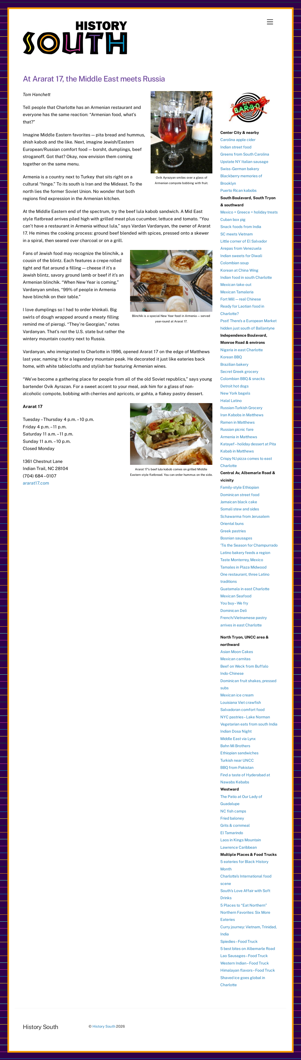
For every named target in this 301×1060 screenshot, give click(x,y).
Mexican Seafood (235, 596)
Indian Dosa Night (236, 731)
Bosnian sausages (236, 538)
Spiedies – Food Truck (239, 941)
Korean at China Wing (239, 270)
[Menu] (270, 22)
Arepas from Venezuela (240, 248)
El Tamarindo (231, 833)
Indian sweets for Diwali (241, 256)
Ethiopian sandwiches (239, 753)
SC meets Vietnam (236, 234)
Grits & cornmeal (235, 825)
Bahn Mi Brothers (235, 746)
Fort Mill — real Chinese (240, 299)
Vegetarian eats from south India (248, 724)
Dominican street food (239, 495)
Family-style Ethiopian (239, 487)
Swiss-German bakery (239, 169)
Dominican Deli (233, 610)
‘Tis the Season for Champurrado (249, 545)
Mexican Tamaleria (237, 292)
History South (103, 1026)
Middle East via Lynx (238, 738)
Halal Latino (231, 400)
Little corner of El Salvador (243, 241)
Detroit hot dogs (234, 386)
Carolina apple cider (237, 139)
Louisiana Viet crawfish (240, 702)
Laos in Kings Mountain (240, 840)
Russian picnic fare (237, 429)
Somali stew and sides (239, 509)
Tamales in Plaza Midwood (243, 567)
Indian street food (235, 147)
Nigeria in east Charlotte (241, 350)
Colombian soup (234, 263)
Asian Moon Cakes (236, 652)
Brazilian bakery (234, 364)
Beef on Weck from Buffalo (244, 666)
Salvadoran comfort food (242, 709)
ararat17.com (36, 483)
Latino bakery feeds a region (245, 552)
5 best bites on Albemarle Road (247, 948)
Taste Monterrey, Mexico (241, 560)
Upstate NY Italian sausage (244, 161)
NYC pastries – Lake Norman (245, 717)
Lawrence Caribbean (238, 847)
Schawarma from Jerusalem (244, 516)
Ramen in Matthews (237, 422)
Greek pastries (233, 531)
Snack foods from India (240, 226)
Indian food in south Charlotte (246, 277)
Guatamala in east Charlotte (244, 589)
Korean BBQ (231, 357)
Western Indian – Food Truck (244, 963)
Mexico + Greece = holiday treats (249, 212)
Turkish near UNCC (237, 760)
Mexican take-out (235, 284)
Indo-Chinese (232, 673)
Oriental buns (232, 523)
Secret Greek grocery (239, 371)
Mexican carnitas (235, 659)
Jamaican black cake (238, 502)
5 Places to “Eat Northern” (243, 905)
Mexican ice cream (237, 695)
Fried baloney (232, 818)
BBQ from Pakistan (237, 767)
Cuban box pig (233, 219)
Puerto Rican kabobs (238, 190)
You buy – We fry (234, 603)
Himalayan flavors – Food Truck (247, 970)
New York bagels (235, 393)
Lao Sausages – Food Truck (244, 956)
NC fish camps (233, 811)
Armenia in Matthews (238, 437)
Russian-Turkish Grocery (241, 408)
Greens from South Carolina (244, 154)
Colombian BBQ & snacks (242, 378)
